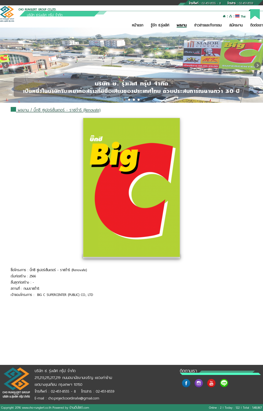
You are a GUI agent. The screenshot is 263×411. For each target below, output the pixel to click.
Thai (240, 16)
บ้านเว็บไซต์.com (79, 407)
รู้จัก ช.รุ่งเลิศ (160, 25)
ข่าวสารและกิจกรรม (208, 25)
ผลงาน (182, 25)
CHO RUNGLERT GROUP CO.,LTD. (37, 9)
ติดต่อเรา (256, 25)
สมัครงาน (236, 25)
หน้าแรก (137, 25)
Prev (5, 65)
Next (257, 65)
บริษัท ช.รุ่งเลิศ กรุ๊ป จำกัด (44, 15)
